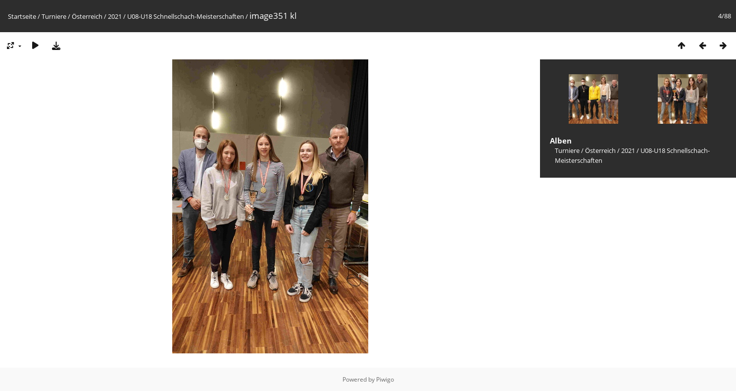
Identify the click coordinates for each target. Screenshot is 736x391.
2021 (115, 16)
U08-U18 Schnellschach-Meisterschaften (185, 16)
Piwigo (385, 379)
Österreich (87, 16)
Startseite (22, 16)
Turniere (54, 16)
